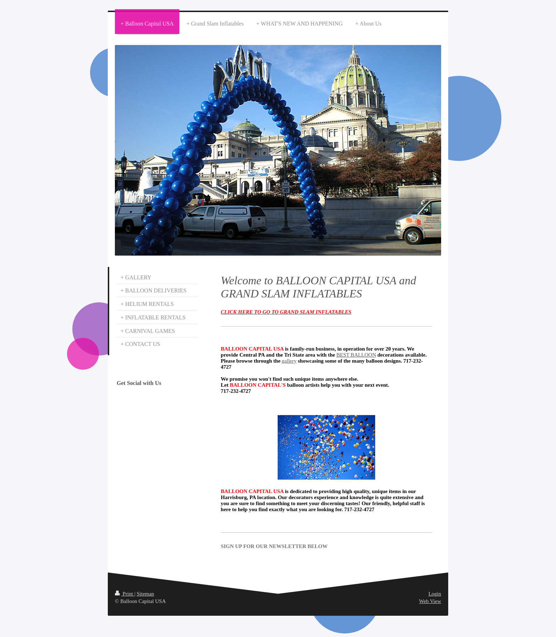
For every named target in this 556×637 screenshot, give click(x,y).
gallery (289, 361)
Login (434, 594)
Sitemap (145, 594)
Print (124, 594)
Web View (430, 601)
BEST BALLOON (356, 355)
